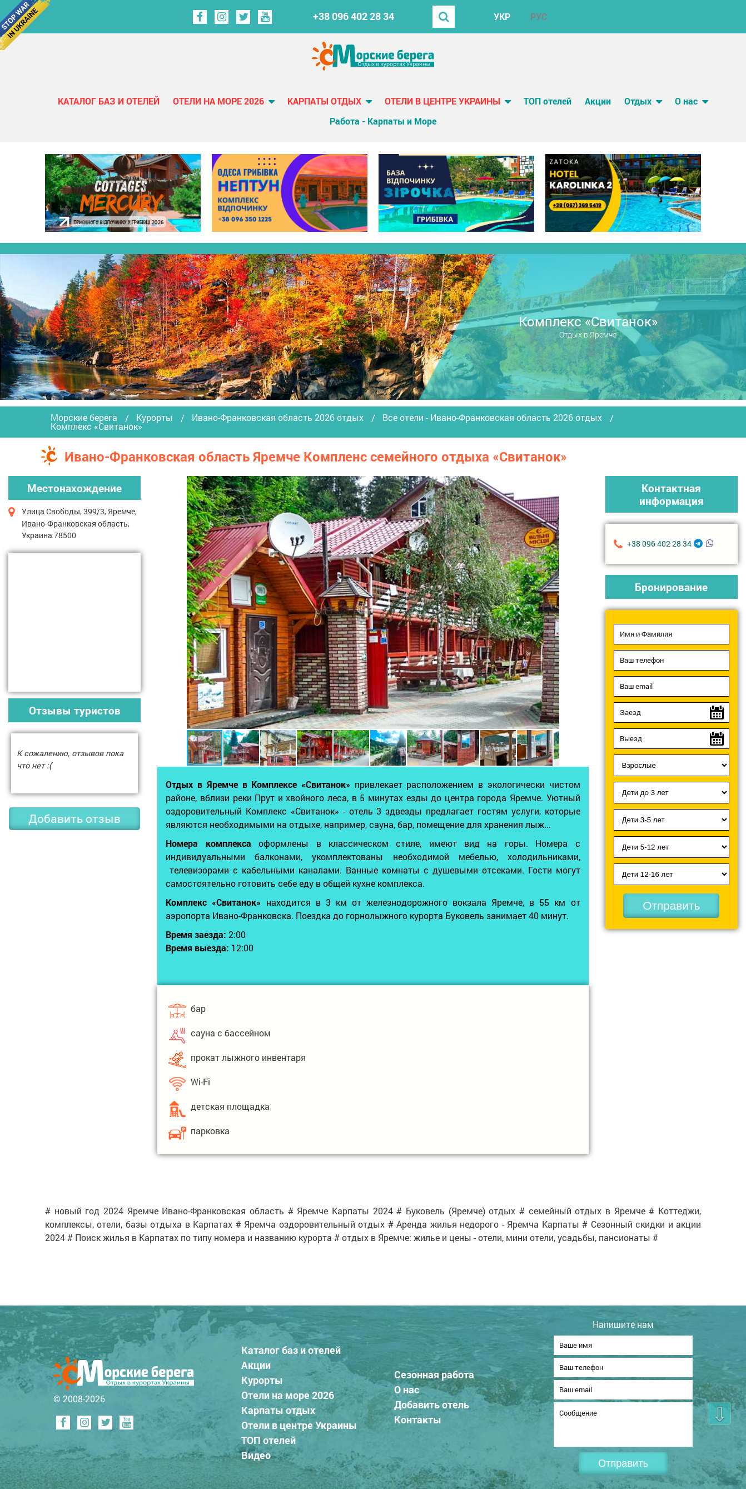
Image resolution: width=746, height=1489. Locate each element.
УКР (502, 16)
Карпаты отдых (324, 101)
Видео (257, 1451)
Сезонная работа (435, 1371)
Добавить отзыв (74, 818)
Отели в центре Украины (442, 101)
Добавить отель (432, 1401)
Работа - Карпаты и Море (383, 121)
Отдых (637, 101)
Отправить (671, 905)
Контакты (418, 1416)
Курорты (154, 417)
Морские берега (84, 417)
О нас (686, 101)
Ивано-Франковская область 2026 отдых (278, 417)
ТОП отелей (547, 101)
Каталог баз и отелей (109, 101)
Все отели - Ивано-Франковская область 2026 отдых (492, 417)
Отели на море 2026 (218, 101)
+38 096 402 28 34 (353, 16)
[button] (549, 603)
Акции (598, 101)
